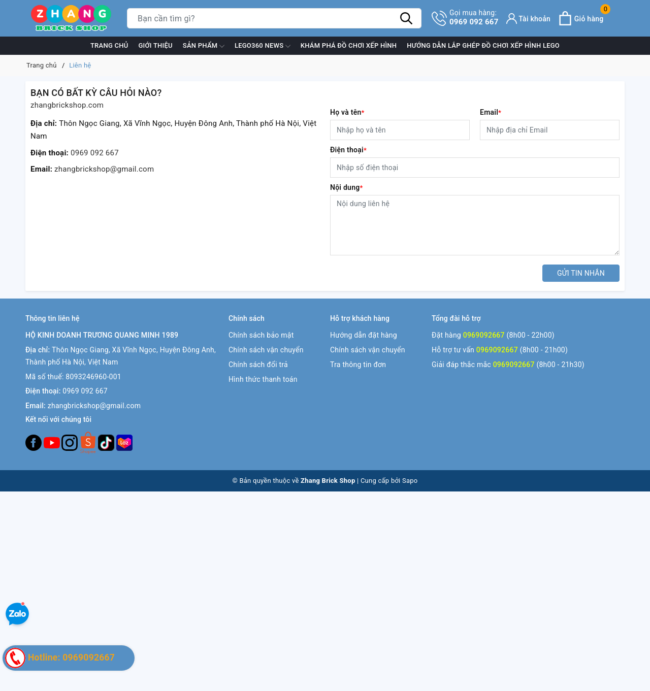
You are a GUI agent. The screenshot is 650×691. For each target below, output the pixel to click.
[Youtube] (53, 442)
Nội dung (346, 187)
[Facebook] (34, 442)
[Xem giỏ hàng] (580, 18)
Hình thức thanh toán (263, 379)
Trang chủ (109, 45)
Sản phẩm (203, 46)
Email (490, 112)
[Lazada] (124, 442)
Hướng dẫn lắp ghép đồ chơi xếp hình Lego (483, 45)
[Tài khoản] (528, 18)
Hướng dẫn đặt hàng (363, 335)
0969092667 (484, 335)
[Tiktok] (107, 442)
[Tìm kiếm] (406, 18)
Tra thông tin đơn (358, 364)
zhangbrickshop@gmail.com (104, 169)
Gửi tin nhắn (581, 273)
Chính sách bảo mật (261, 335)
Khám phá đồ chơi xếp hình (349, 45)
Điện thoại (348, 150)
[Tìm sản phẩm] (274, 18)
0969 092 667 (474, 17)
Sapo (410, 480)
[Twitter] (89, 442)
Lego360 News (262, 46)
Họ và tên (347, 112)
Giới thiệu (155, 45)
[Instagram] (70, 442)
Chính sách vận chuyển (266, 350)
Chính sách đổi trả (258, 364)
